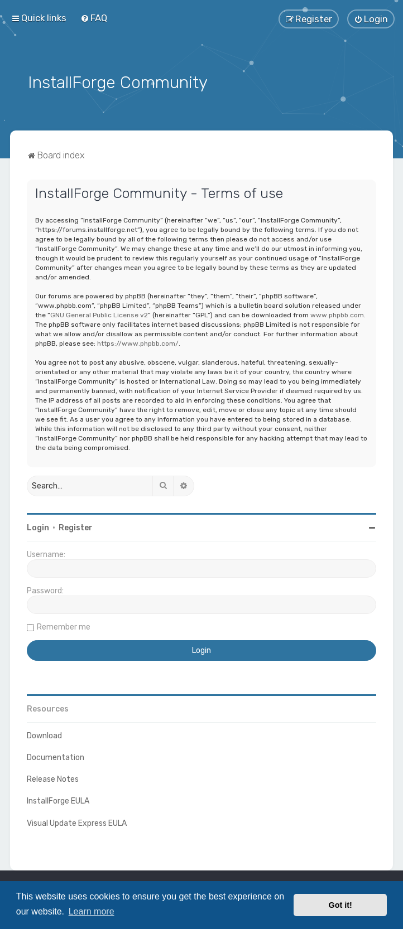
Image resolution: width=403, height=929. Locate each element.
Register (76, 526)
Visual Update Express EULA (77, 822)
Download (44, 734)
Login (38, 526)
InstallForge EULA (58, 800)
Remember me (63, 626)
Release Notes (53, 778)
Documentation (55, 756)
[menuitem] (94, 17)
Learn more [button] (91, 911)
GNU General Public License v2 (99, 314)
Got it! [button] (340, 905)
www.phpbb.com (337, 314)
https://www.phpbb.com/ (138, 342)
